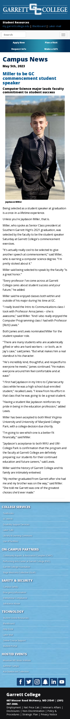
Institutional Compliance (15, 598)
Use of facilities (10, 541)
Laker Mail (8, 634)
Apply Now (19, 42)
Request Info (18, 49)
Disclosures (13, 711)
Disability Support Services (16, 524)
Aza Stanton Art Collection (16, 671)
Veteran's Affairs (51, 707)
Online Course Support (14, 640)
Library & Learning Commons (17, 535)
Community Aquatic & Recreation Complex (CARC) (27, 555)
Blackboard (39, 26)
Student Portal (10, 646)
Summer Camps (11, 665)
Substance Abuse (11, 603)
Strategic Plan (30, 714)
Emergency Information (14, 592)
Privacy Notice (49, 714)
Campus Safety (10, 586)
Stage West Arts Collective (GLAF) (19, 572)
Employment (13, 707)
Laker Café (8, 530)
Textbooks (8, 513)
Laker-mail (55, 26)
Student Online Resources (15, 617)
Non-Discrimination (33, 711)
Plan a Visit (51, 42)
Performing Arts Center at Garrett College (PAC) (26, 561)
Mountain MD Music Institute (17, 660)
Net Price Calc (32, 707)
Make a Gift (51, 49)
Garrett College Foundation (16, 566)
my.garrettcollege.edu (16, 26)
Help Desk (8, 629)
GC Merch (8, 518)
